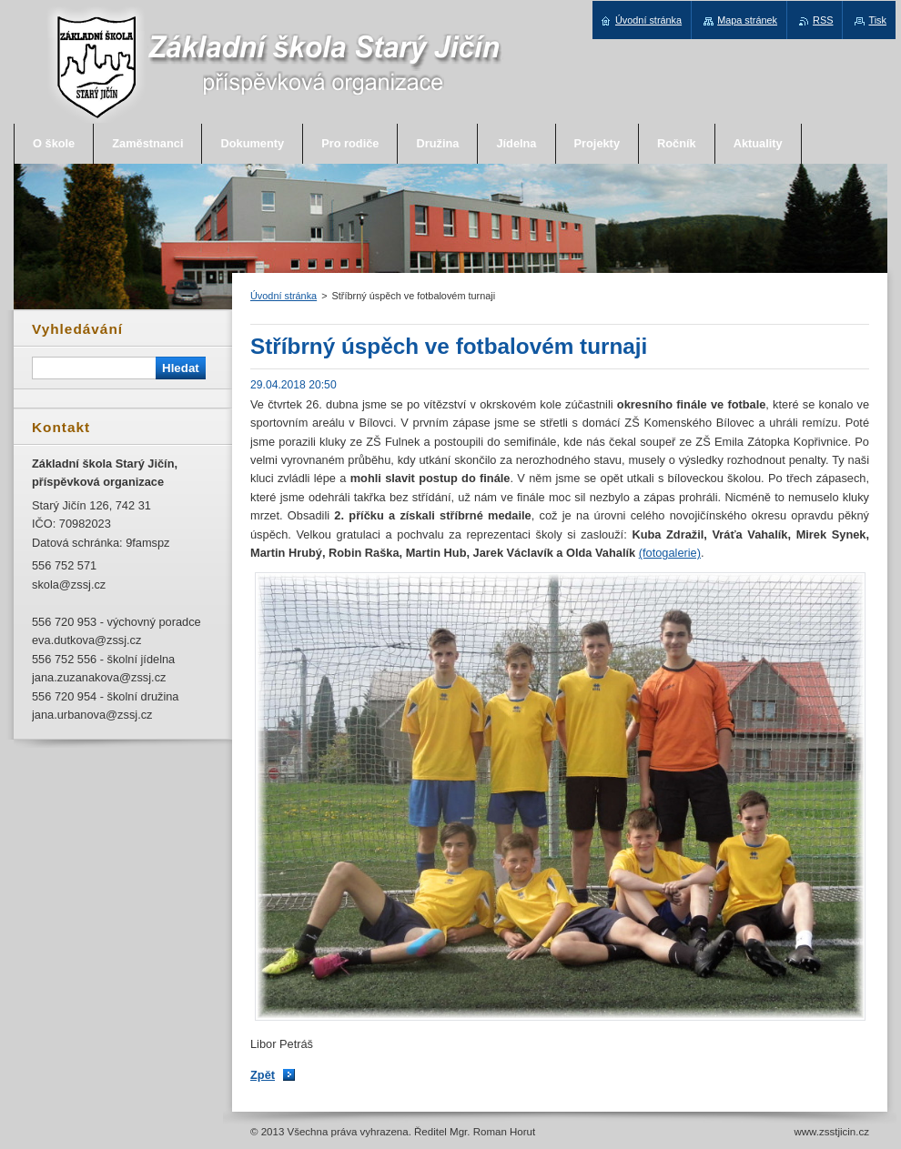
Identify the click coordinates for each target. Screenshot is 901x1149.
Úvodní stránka (283, 295)
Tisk (877, 20)
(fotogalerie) (670, 552)
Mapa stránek (747, 20)
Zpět (262, 1075)
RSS (823, 20)
